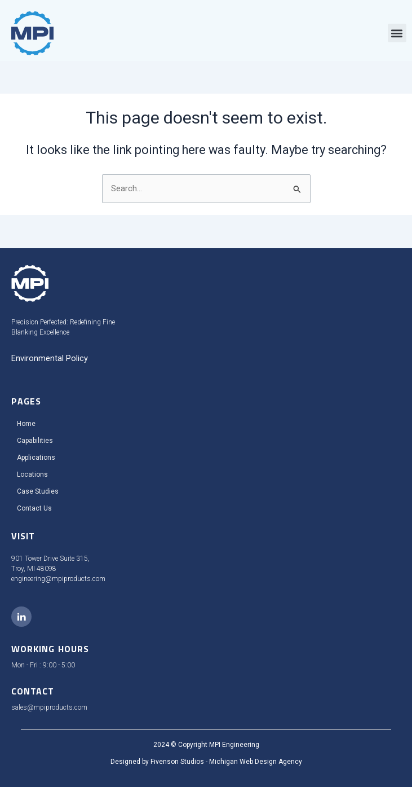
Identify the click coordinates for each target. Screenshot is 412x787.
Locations (32, 474)
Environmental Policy (49, 358)
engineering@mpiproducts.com (58, 579)
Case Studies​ (38, 491)
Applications (36, 457)
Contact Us (34, 508)
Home (26, 424)
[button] (397, 33)
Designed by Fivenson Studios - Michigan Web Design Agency (206, 762)
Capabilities (35, 441)
